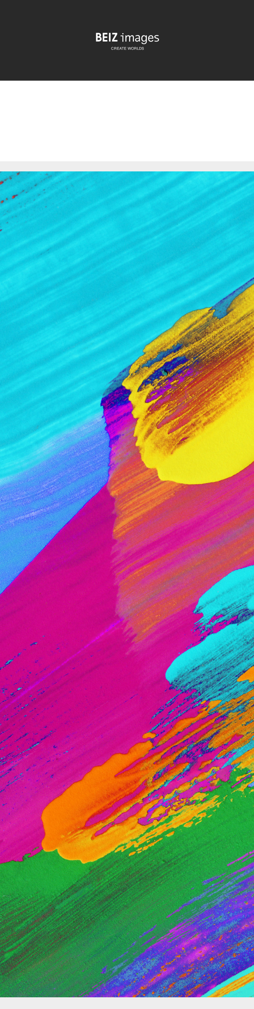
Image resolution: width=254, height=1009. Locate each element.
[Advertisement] (127, 127)
